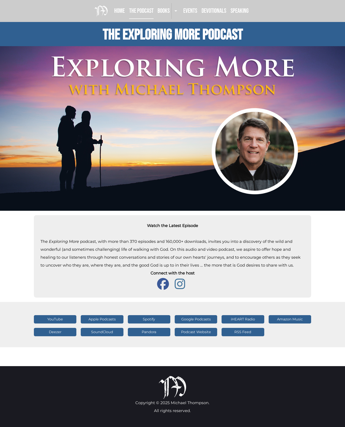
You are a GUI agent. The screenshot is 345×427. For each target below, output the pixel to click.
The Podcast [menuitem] (141, 11)
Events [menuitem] (190, 11)
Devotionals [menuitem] (214, 11)
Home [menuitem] (119, 11)
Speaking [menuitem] (240, 11)
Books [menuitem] (164, 11)
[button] (102, 319)
